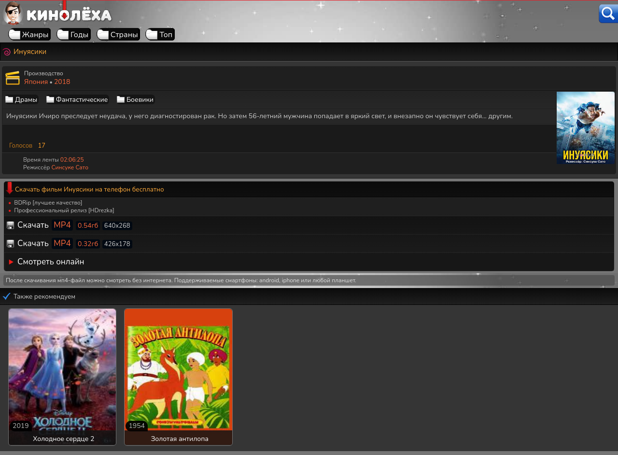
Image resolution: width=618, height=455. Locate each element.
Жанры (35, 34)
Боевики (140, 99)
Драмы (26, 99)
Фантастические (82, 99)
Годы (79, 34)
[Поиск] (608, 13)
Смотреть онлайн (50, 261)
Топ (165, 34)
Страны (124, 34)
